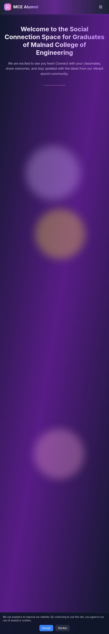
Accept (46, 628)
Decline (62, 628)
